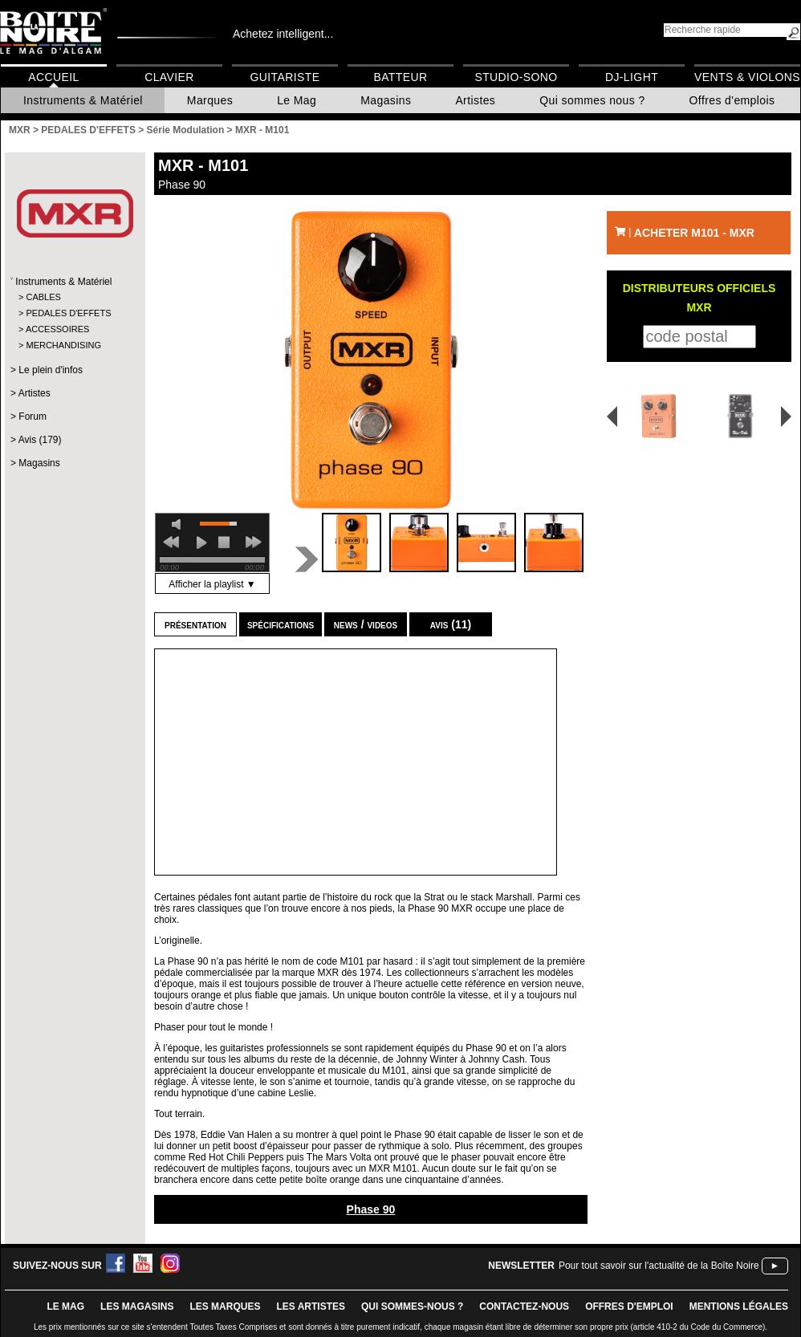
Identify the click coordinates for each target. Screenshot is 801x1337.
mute (179, 524)
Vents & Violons (747, 77)
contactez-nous (524, 1306)
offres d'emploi (629, 1306)
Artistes (475, 100)
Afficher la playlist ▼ (212, 584)
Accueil (53, 77)
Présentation (195, 624)
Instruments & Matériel (83, 100)
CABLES (43, 297)
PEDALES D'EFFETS (68, 313)
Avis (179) (40, 439)
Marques (210, 100)
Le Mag (296, 100)
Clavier (169, 77)
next (253, 542)
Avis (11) (450, 624)
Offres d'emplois (732, 100)
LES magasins (136, 1306)
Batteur (400, 77)
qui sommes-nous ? (412, 1306)
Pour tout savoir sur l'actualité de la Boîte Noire (659, 1265)
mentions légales (738, 1306)
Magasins (385, 100)
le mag (65, 1306)
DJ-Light (631, 77)
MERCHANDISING (63, 345)
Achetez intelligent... (283, 33)
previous (171, 542)
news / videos (365, 624)
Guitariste (285, 77)
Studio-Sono (515, 77)
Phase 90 (371, 1209)
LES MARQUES (224, 1306)
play (201, 542)
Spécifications (280, 624)
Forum (32, 416)
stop (224, 542)
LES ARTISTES (310, 1306)
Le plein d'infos (50, 370)
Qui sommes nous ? (591, 100)
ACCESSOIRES (57, 329)
